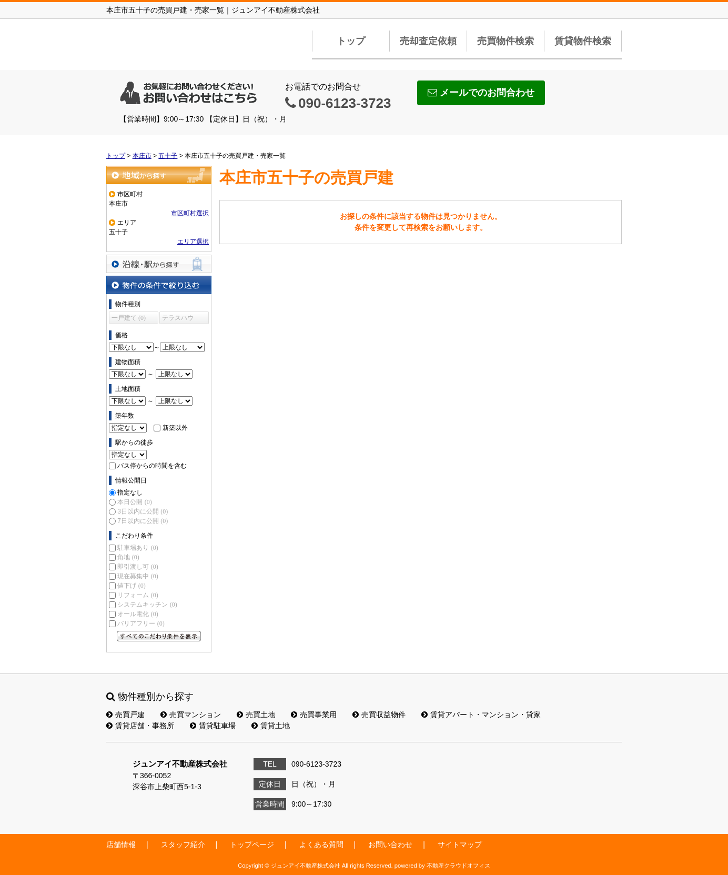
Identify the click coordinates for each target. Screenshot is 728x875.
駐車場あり (137, 547)
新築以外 (175, 427)
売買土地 (256, 714)
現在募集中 (137, 576)
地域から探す (158, 175)
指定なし (130, 492)
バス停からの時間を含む (152, 465)
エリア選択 (193, 241)
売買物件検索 (505, 41)
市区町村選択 (190, 213)
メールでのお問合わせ (481, 92)
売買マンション (190, 714)
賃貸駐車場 (213, 725)
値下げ (131, 585)
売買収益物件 (379, 714)
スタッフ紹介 (183, 844)
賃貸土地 (270, 725)
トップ (351, 41)
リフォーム (137, 595)
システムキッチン (147, 604)
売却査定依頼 (428, 41)
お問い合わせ (390, 844)
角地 (128, 557)
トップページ (252, 844)
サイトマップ (460, 844)
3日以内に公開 (142, 511)
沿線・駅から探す (158, 264)
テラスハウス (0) (178, 319)
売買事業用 (314, 714)
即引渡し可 (137, 566)
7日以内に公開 (142, 521)
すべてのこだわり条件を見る (159, 636)
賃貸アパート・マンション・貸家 (481, 714)
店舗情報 (121, 844)
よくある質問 (321, 844)
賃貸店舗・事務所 (140, 725)
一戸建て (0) (129, 317)
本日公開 (134, 502)
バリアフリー (140, 623)
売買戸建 (125, 714)
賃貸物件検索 (582, 41)
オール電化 (137, 614)
